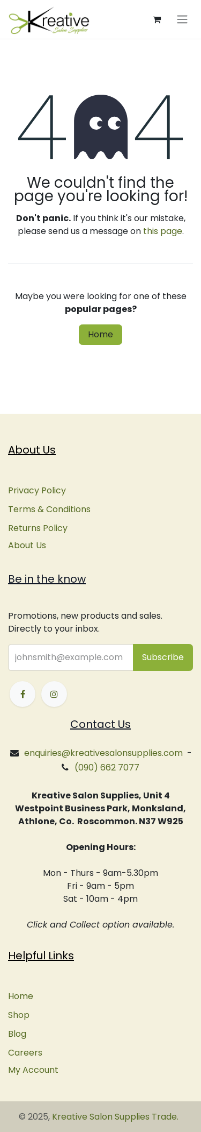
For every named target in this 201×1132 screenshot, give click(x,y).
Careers (25, 1052)
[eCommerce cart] (156, 19)
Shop (18, 1015)
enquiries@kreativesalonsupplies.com (103, 753)
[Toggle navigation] (182, 20)
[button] (163, 657)
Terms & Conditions (49, 509)
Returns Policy (38, 528)
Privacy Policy (37, 490)
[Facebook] (22, 694)
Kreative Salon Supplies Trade (114, 1116)
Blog (17, 1034)
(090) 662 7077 (107, 767)
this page (162, 231)
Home (100, 334)
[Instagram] (54, 694)
